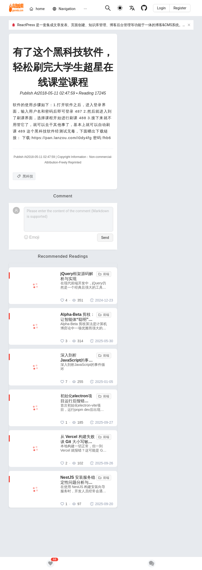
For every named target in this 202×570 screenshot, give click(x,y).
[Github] (144, 8)
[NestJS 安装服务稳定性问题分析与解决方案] (86, 489)
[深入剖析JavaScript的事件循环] (86, 367)
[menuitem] (37, 9)
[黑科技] (24, 176)
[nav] (67, 9)
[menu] (65, 9)
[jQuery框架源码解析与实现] (86, 285)
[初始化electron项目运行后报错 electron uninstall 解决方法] (86, 407)
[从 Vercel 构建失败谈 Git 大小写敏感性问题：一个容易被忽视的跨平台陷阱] (86, 448)
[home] (16, 8)
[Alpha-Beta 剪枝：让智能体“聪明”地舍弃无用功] (86, 326)
